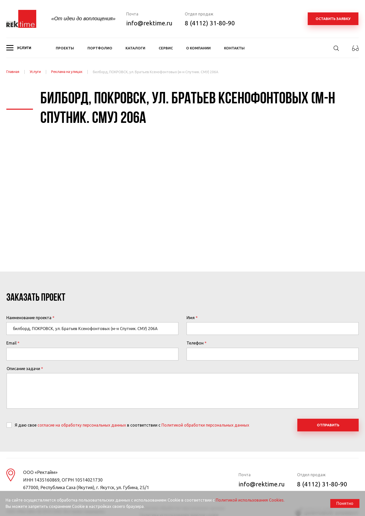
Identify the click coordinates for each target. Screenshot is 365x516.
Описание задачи (23, 368)
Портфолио (99, 48)
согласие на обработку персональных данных (82, 425)
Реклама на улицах (66, 72)
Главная (12, 72)
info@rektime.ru (149, 23)
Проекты (65, 48)
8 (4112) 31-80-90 (210, 23)
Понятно (344, 503)
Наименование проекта (28, 317)
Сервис (166, 48)
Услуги (35, 72)
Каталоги (135, 48)
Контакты (234, 48)
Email (11, 343)
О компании (198, 48)
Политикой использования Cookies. (250, 500)
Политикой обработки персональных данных (205, 425)
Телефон (195, 343)
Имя (191, 317)
